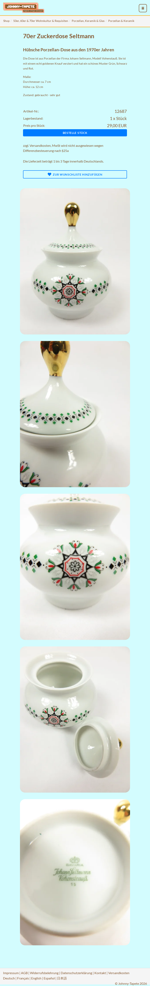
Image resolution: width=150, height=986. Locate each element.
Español (49, 978)
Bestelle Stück (75, 133)
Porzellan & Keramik (121, 20)
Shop (6, 20)
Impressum (11, 973)
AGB (24, 973)
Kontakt (100, 973)
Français (23, 978)
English (36, 978)
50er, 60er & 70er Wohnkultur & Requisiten (40, 20)
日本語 (62, 978)
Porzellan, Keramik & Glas (88, 20)
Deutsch (9, 978)
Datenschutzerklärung (76, 973)
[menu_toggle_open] (143, 8)
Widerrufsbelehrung (44, 973)
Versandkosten (40, 145)
